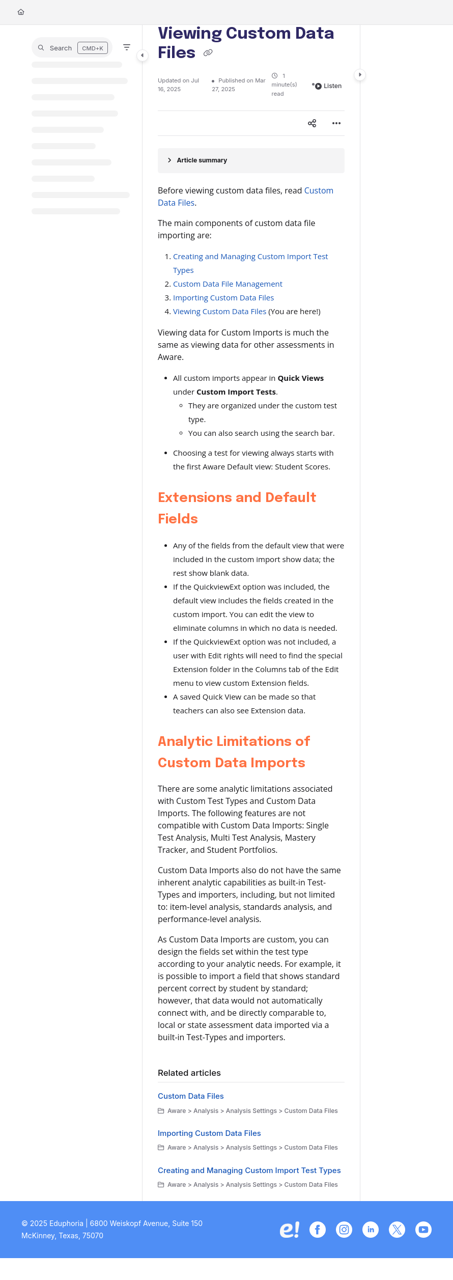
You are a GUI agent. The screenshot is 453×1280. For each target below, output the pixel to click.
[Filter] (127, 47)
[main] (251, 613)
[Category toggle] (142, 55)
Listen (328, 86)
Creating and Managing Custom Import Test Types (249, 1170)
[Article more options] (336, 123)
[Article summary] (251, 160)
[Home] (20, 12)
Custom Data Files (191, 1096)
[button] (72, 47)
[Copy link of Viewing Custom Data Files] (208, 54)
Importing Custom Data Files (223, 297)
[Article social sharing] (312, 123)
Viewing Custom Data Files (219, 311)
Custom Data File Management (227, 284)
